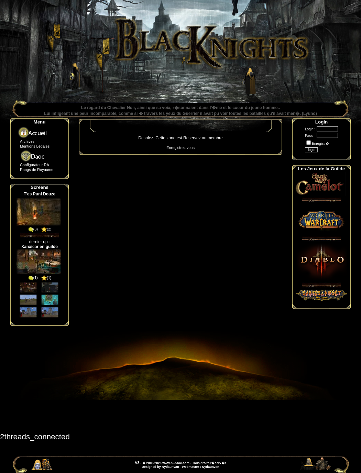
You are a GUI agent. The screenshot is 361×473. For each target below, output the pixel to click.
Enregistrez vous (180, 148)
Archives (27, 141)
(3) (33, 229)
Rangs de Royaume (36, 170)
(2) (46, 229)
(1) (33, 278)
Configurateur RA (34, 165)
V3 (137, 463)
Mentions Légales (35, 146)
